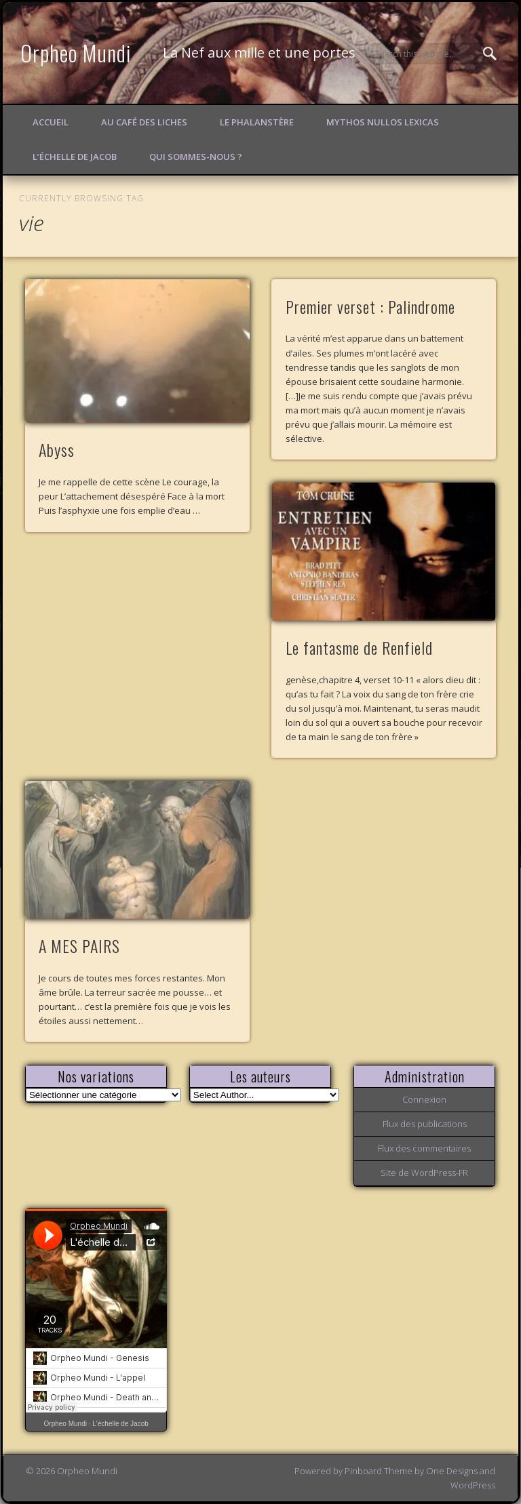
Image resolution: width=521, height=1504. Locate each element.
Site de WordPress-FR (424, 1172)
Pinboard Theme (378, 1471)
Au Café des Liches (144, 122)
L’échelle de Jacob (75, 156)
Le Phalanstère (257, 122)
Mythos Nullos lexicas (382, 122)
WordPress (472, 1485)
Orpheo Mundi (76, 52)
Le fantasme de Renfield (359, 647)
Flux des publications (425, 1124)
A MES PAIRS (79, 945)
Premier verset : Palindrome (370, 306)
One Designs (452, 1471)
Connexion (424, 1099)
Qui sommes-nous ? (195, 156)
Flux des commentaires (424, 1148)
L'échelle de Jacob (120, 1423)
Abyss (57, 449)
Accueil (51, 122)
